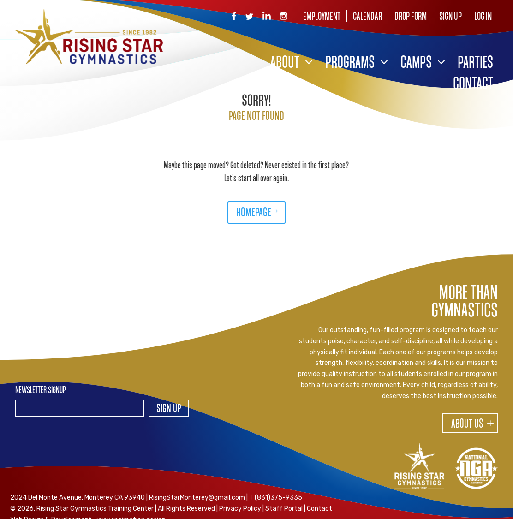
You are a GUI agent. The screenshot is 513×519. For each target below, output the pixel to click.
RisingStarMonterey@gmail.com (197, 497)
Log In (483, 17)
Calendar (367, 17)
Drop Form (410, 17)
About (284, 63)
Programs (350, 63)
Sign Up (450, 17)
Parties (475, 63)
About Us (467, 424)
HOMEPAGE (253, 213)
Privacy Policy (240, 509)
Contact (473, 84)
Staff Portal (284, 509)
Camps (416, 63)
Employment (321, 17)
